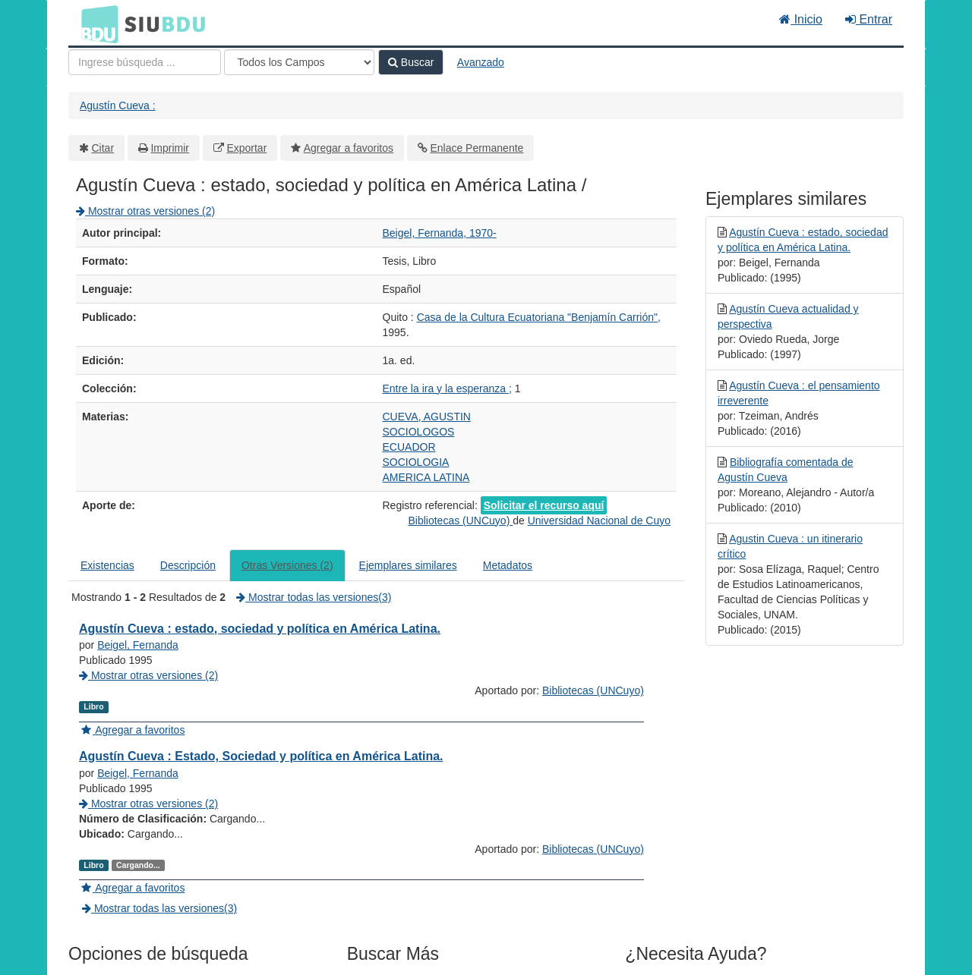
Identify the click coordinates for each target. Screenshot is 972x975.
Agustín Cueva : (118, 105)
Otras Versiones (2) (287, 565)
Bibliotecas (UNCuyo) (460, 520)
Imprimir (169, 148)
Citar (103, 148)
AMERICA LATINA (426, 477)
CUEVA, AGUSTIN (427, 416)
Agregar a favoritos (348, 148)
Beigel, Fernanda (137, 645)
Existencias (107, 565)
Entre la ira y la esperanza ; (447, 388)
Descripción (188, 565)
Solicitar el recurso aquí (544, 505)
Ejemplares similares (408, 565)
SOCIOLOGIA (416, 462)
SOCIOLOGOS (419, 432)
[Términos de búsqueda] (144, 62)
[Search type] (299, 62)
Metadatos (507, 565)
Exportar (246, 148)
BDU (95, 23)
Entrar (868, 19)
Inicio (800, 19)
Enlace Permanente (476, 148)
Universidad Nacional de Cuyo (599, 520)
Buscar (411, 62)
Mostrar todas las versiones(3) (313, 597)
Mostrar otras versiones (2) (145, 211)
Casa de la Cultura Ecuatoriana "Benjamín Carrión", (539, 317)
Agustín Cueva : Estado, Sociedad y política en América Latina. (261, 756)
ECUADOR (409, 447)
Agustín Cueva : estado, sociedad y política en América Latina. (259, 628)
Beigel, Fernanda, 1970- (440, 233)
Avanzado (480, 62)
